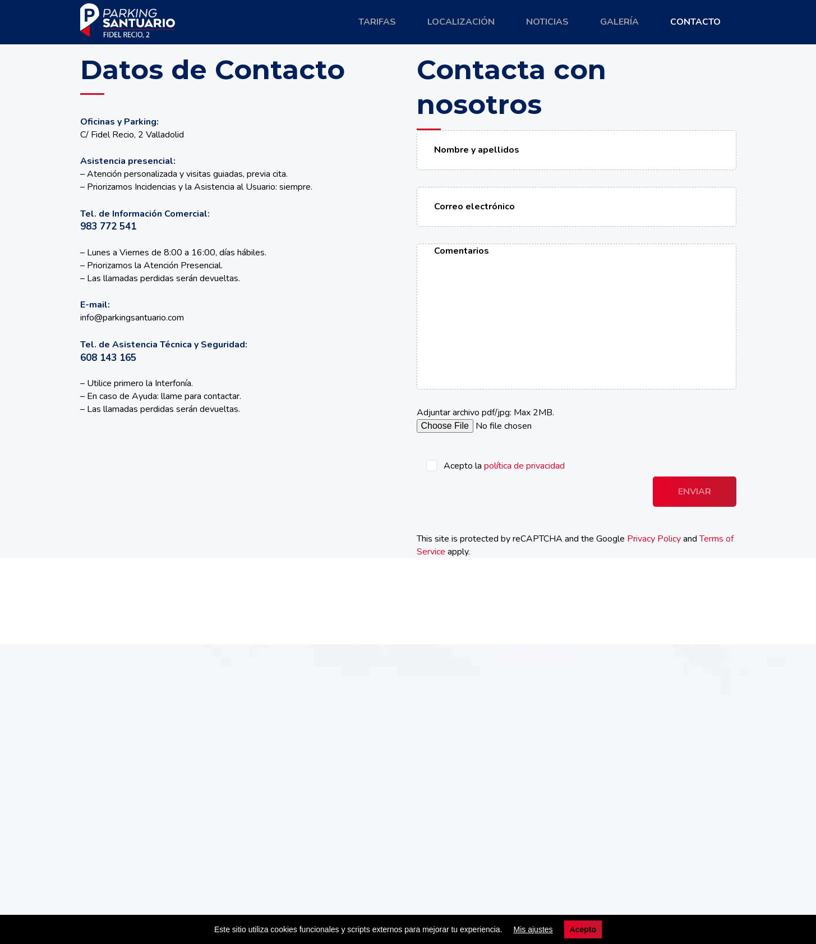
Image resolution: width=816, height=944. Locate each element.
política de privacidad (524, 466)
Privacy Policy (654, 539)
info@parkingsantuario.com (132, 317)
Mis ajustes (533, 929)
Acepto (583, 929)
